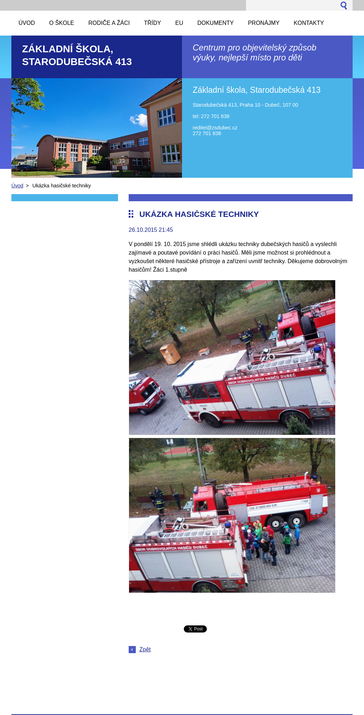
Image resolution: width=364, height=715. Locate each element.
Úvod (17, 185)
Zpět (145, 649)
